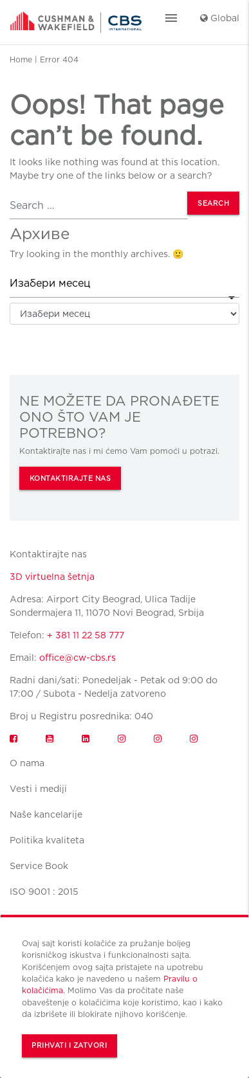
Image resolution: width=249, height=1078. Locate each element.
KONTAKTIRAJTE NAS (70, 478)
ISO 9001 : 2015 (44, 891)
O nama (27, 763)
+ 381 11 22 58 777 (85, 635)
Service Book (39, 866)
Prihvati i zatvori (69, 1045)
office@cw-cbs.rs (77, 657)
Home (21, 59)
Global (219, 18)
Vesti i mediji (38, 789)
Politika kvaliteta (47, 840)
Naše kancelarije (46, 814)
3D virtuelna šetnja (52, 576)
